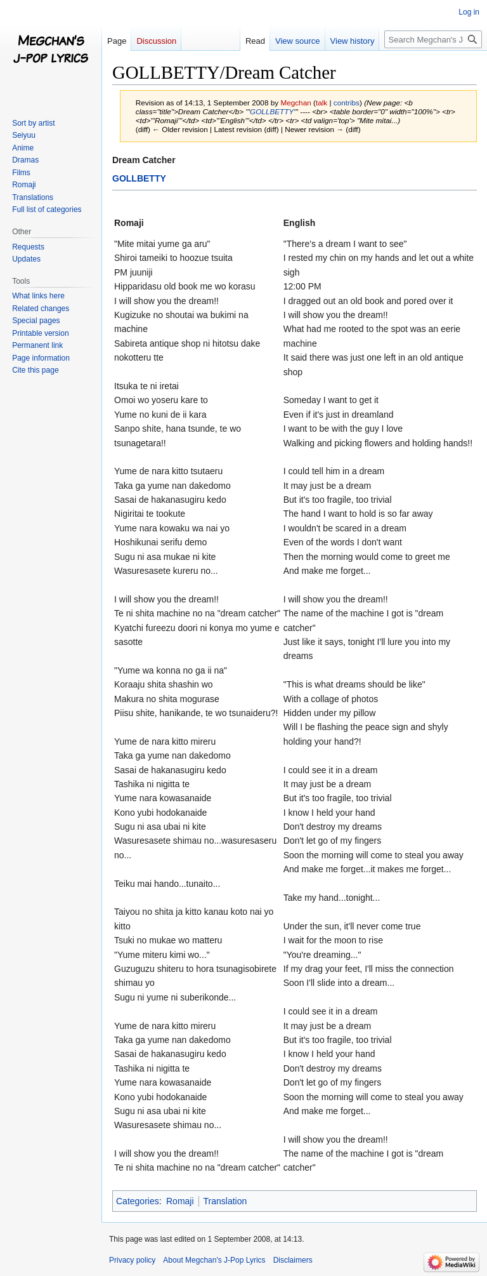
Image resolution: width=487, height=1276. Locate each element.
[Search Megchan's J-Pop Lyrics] (433, 39)
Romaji (180, 1201)
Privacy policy (132, 1260)
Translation (225, 1201)
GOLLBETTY (272, 111)
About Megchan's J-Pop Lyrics (214, 1260)
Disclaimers (293, 1260)
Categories (137, 1201)
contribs (347, 102)
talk (321, 102)
